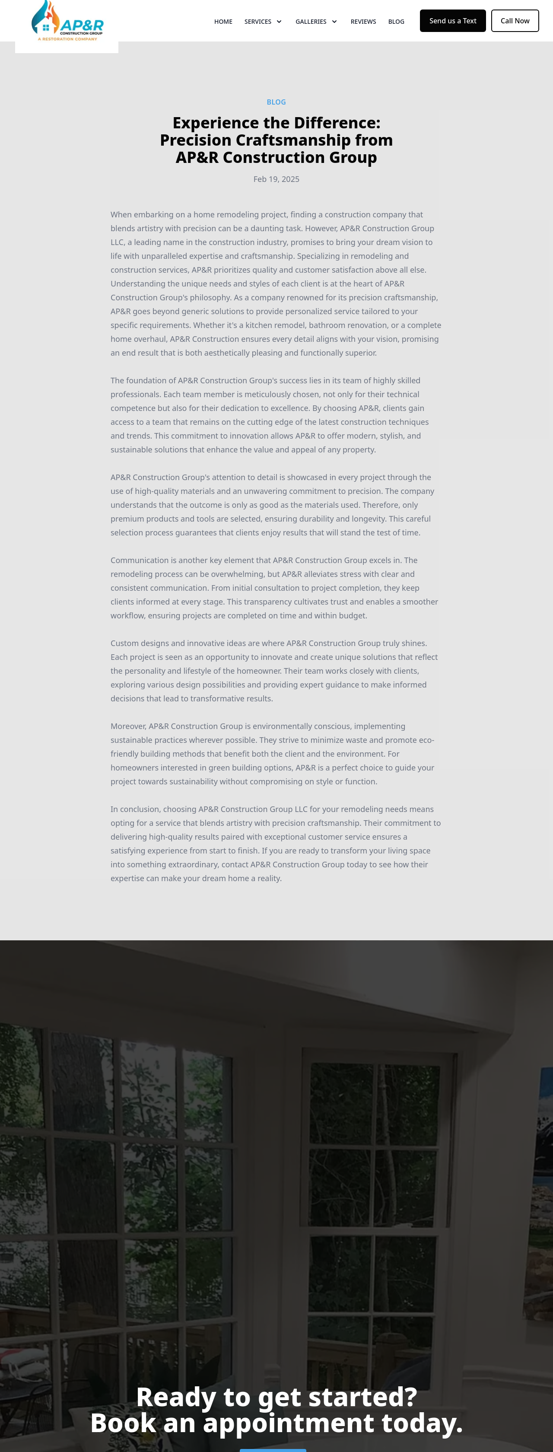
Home (223, 39)
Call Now (515, 38)
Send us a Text (453, 38)
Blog (396, 39)
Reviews (363, 39)
